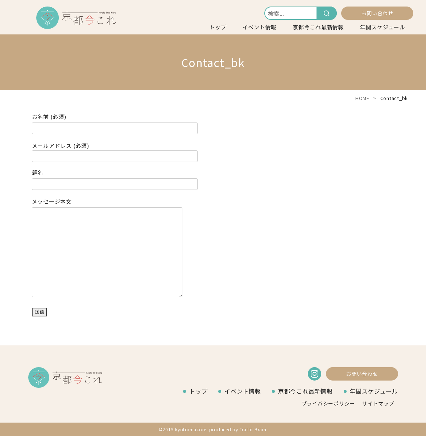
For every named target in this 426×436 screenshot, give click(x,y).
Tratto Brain (253, 429)
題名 (115, 178)
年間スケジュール (382, 27)
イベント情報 (260, 27)
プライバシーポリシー (328, 403)
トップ (217, 27)
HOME (362, 98)
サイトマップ (378, 403)
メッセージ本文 (107, 249)
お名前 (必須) (115, 123)
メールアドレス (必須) (115, 151)
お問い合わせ (377, 13)
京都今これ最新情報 (318, 27)
